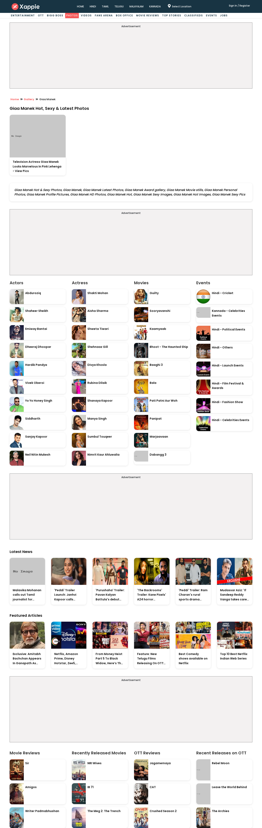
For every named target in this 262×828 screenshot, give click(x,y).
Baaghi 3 (156, 365)
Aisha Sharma (97, 311)
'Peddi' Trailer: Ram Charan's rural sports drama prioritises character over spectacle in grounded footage (193, 595)
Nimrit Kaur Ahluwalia (103, 455)
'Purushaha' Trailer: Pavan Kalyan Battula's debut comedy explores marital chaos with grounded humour (110, 595)
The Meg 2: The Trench (104, 811)
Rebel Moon (220, 763)
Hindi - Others (222, 347)
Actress (80, 283)
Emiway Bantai (36, 329)
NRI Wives (94, 763)
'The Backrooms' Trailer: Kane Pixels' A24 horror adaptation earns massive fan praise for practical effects (151, 595)
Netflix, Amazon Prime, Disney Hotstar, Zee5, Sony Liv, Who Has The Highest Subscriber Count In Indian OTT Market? (67, 659)
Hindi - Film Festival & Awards (228, 385)
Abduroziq (33, 293)
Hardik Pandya (36, 365)
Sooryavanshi (160, 311)
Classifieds (193, 15)
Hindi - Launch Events (228, 365)
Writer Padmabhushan (42, 811)
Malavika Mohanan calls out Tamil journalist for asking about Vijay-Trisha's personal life (27, 595)
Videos (86, 15)
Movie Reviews (147, 15)
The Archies (220, 811)
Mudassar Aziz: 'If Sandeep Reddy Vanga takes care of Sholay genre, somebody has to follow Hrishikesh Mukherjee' (233, 595)
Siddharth (32, 419)
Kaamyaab (158, 329)
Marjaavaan (159, 437)
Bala (153, 383)
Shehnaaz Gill (97, 347)
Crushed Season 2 (163, 811)
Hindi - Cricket (222, 293)
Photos (72, 15)
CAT (153, 787)
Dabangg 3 (158, 455)
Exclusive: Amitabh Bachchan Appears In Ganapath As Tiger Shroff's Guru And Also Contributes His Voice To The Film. (27, 659)
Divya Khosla (97, 365)
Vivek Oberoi (34, 383)
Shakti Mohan (97, 293)
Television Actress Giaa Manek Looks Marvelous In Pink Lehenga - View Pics (37, 166)
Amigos (31, 787)
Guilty (154, 293)
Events (211, 15)
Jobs (224, 15)
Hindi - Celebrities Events (230, 420)
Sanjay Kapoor (36, 437)
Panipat (156, 419)
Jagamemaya (160, 763)
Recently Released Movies (99, 753)
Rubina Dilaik (97, 383)
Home (14, 99)
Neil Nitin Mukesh (37, 455)
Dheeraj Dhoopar (38, 347)
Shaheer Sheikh (36, 311)
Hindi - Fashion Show (227, 402)
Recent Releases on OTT (221, 753)
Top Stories (171, 15)
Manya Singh (97, 419)
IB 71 (90, 787)
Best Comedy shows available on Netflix (193, 658)
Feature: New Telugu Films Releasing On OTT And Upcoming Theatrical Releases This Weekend (150, 659)
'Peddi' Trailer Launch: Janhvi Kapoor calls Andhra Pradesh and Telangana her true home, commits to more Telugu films (68, 595)
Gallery (29, 99)
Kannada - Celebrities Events (228, 313)
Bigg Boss (55, 15)
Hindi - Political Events (228, 329)
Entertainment (23, 15)
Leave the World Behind (229, 787)
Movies (141, 283)
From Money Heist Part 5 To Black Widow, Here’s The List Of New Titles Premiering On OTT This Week (110, 659)
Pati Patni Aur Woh (163, 401)
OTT (41, 15)
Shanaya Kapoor (100, 401)
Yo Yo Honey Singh (38, 401)
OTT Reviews (147, 753)
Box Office (124, 15)
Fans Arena (104, 15)
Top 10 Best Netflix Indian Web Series (233, 656)
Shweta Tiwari (98, 329)
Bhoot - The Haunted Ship (169, 347)
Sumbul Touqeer (99, 437)
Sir (27, 763)
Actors (16, 283)
